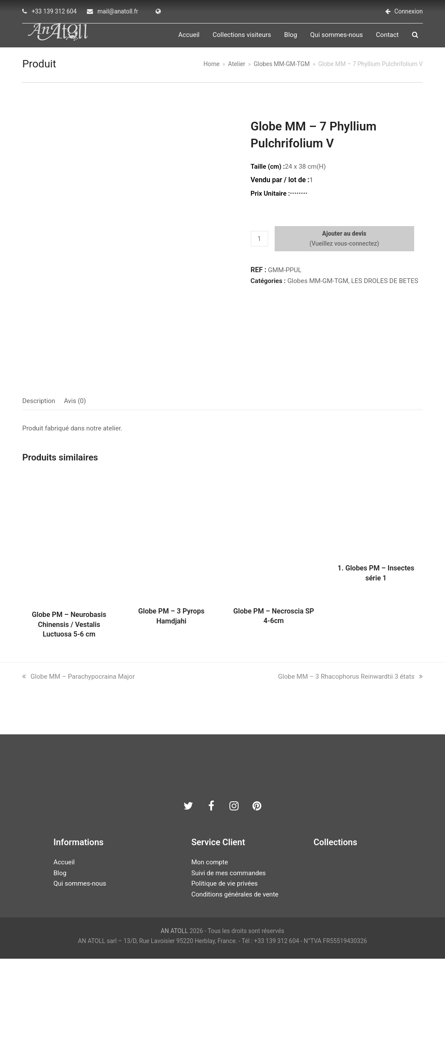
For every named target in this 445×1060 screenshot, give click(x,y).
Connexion (409, 11)
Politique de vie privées (224, 985)
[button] (419, 37)
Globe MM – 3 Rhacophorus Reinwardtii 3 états (350, 777)
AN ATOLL (174, 1031)
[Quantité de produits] (259, 244)
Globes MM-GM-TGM (317, 286)
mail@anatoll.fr (117, 11)
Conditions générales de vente (235, 996)
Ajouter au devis (344, 238)
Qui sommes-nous (79, 985)
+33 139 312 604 (54, 11)
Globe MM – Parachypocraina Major (78, 777)
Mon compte (209, 963)
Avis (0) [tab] (75, 502)
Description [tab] (38, 502)
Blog (59, 974)
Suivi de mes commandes (228, 974)
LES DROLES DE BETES (384, 286)
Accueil (64, 963)
